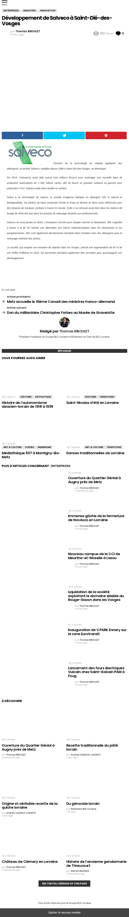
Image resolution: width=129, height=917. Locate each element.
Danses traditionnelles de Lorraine (95, 453)
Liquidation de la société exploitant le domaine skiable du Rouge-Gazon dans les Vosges (96, 595)
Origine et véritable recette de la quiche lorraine (29, 805)
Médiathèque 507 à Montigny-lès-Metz (31, 455)
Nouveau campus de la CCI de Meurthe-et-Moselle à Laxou (94, 555)
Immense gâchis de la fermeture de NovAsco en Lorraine (96, 517)
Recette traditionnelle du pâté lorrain (92, 747)
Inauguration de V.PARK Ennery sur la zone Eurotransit (97, 631)
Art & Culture (12, 447)
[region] (64, 273)
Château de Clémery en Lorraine (30, 861)
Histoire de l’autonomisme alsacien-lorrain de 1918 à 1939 (27, 404)
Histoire (26, 396)
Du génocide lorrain (83, 803)
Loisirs (29, 447)
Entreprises (61, 466)
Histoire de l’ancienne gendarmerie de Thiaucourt (96, 863)
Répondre (64, 351)
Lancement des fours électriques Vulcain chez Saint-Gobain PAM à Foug (96, 672)
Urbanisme (44, 447)
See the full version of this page (64, 883)
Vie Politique (43, 396)
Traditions (107, 396)
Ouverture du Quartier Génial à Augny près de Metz (94, 479)
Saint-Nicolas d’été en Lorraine (92, 402)
